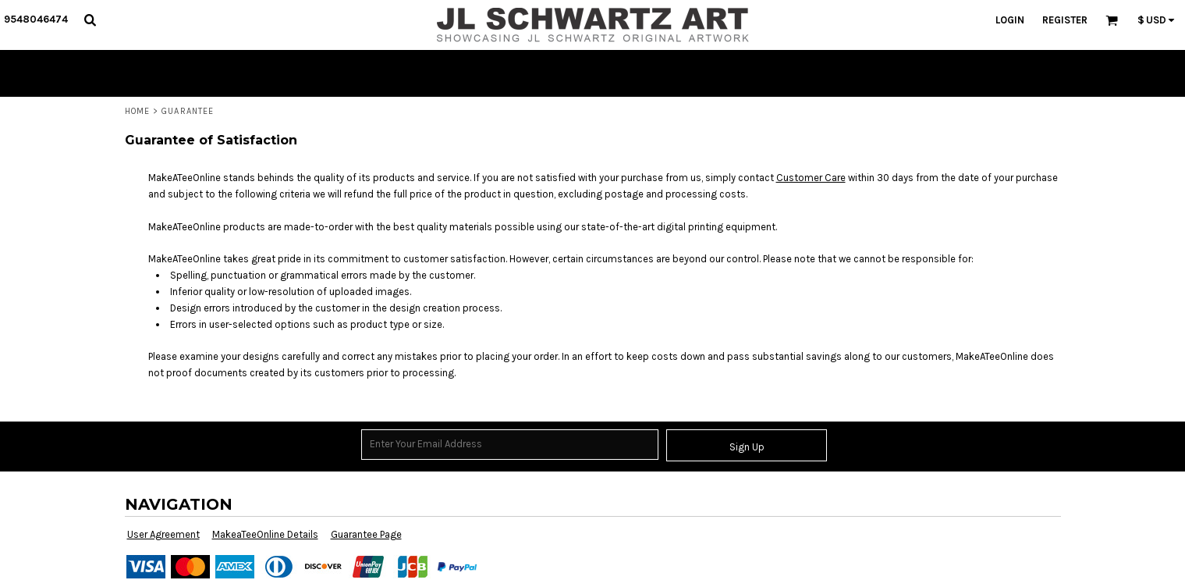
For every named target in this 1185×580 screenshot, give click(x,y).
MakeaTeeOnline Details (265, 534)
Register (1064, 20)
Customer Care (811, 177)
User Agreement (163, 534)
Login (1009, 20)
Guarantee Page (366, 534)
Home (137, 111)
